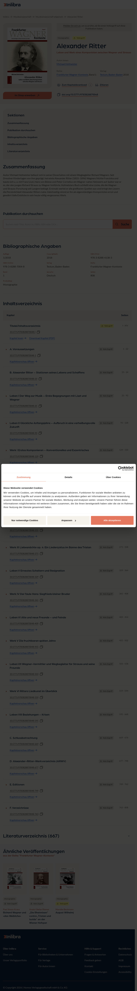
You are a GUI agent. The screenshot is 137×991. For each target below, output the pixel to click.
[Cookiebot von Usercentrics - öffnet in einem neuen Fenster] (120, 468)
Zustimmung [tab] (23, 477)
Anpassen (68, 520)
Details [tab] (68, 477)
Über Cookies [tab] (113, 477)
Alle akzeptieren (112, 520)
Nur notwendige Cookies (24, 520)
